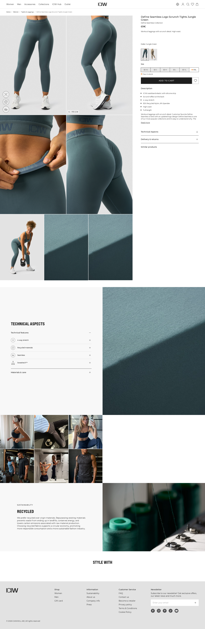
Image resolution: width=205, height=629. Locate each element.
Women (10, 4)
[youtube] (176, 610)
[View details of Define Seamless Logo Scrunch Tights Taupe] (153, 55)
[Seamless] (6, 109)
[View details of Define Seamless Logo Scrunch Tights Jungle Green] (145, 55)
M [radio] (165, 70)
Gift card (58, 601)
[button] (33, 65)
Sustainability (93, 593)
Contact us (124, 597)
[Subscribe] (195, 602)
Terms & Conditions (128, 608)
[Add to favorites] (195, 80)
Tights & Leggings (27, 12)
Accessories (29, 4)
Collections (44, 4)
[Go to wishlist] (192, 4)
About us (91, 597)
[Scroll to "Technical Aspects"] (170, 132)
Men (19, 4)
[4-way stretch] (6, 94)
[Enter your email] (171, 602)
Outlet (68, 4)
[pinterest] (164, 610)
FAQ (121, 593)
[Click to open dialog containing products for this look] (17, 432)
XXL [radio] (194, 70)
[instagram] (158, 610)
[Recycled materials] (6, 102)
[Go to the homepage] (102, 4)
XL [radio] (184, 70)
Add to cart (166, 80)
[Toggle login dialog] (183, 4)
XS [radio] (146, 70)
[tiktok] (170, 610)
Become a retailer (127, 601)
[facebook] (153, 610)
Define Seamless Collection (152, 23)
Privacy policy (125, 604)
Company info (93, 601)
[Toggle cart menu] (197, 4)
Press (89, 604)
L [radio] (174, 70)
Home (8, 12)
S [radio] (155, 70)
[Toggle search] (188, 4)
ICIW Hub (56, 4)
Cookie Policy (125, 612)
